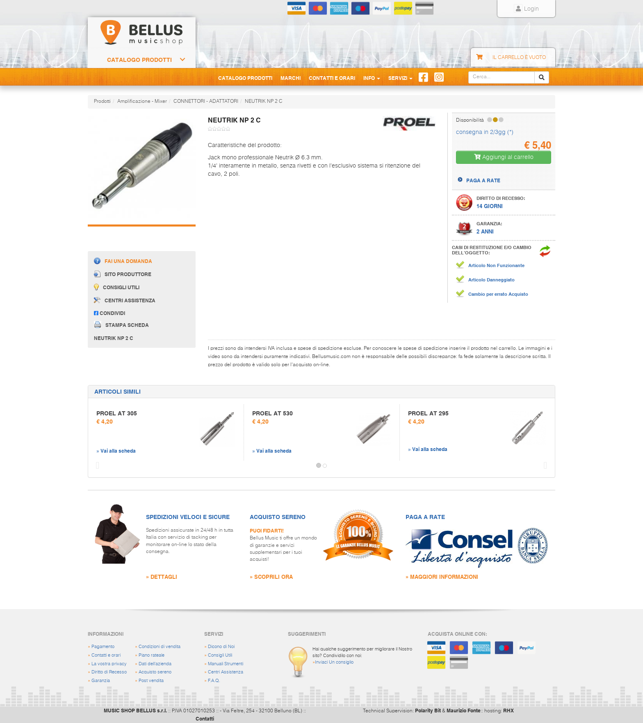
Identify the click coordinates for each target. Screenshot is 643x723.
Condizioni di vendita (159, 646)
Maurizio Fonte (464, 710)
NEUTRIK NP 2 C (264, 101)
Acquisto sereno (155, 672)
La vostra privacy (109, 664)
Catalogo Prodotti (139, 59)
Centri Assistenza (225, 672)
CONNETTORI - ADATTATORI (205, 101)
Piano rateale (151, 655)
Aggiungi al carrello (504, 157)
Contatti (205, 718)
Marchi (290, 78)
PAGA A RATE (483, 180)
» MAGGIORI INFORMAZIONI (442, 576)
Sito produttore (122, 273)
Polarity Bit (428, 710)
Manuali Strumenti (225, 664)
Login (526, 9)
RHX (508, 710)
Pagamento (102, 646)
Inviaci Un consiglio (334, 662)
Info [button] (371, 78)
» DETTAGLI (161, 576)
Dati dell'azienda (155, 664)
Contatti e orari (106, 655)
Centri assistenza (124, 300)
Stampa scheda (121, 324)
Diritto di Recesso (109, 672)
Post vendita (151, 680)
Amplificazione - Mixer (142, 101)
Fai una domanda (123, 260)
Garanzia (100, 680)
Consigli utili (116, 286)
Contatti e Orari (332, 78)
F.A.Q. (214, 680)
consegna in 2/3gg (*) (484, 132)
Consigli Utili (220, 655)
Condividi (109, 313)
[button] (95, 465)
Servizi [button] (400, 78)
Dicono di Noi (221, 646)
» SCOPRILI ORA (271, 576)
